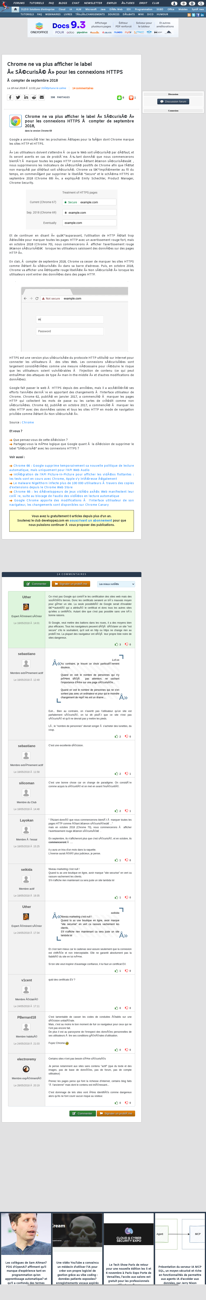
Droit (143, 3)
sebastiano (26, 654)
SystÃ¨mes (198, 9)
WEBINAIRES (53, 14)
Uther (26, 597)
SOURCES (113, 14)
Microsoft (90, 9)
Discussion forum (173, 101)
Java (103, 9)
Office (170, 9)
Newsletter (93, 3)
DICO (150, 14)
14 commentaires (82, 88)
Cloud (62, 9)
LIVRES (68, 14)
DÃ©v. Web (115, 9)
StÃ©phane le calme (53, 88)
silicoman (26, 783)
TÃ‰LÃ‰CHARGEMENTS (90, 14)
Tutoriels (36, 3)
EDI (129, 9)
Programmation (143, 9)
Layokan (26, 820)
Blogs (62, 3)
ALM (78, 9)
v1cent (26, 980)
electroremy (26, 1059)
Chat (75, 3)
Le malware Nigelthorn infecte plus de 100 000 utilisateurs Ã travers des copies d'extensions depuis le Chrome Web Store (71, 485)
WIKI (141, 14)
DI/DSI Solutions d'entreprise (38, 9)
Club (155, 3)
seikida (26, 869)
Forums (19, 3)
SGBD (159, 9)
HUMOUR (162, 14)
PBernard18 (26, 1017)
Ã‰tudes (128, 3)
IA (70, 9)
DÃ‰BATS (129, 14)
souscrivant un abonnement (91, 521)
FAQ (51, 3)
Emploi (111, 3)
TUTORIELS (27, 14)
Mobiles (183, 9)
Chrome (28, 423)
